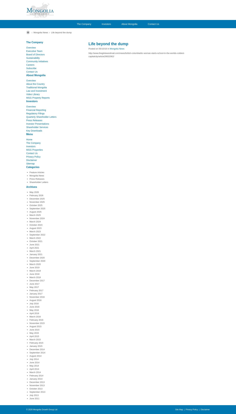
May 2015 (34, 333)
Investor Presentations (37, 123)
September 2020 (37, 261)
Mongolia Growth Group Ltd (45, 409)
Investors (106, 24)
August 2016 (35, 300)
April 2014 (34, 369)
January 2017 (36, 293)
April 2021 (34, 248)
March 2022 (35, 238)
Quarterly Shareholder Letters (41, 117)
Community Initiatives (37, 61)
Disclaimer (31, 160)
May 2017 (34, 287)
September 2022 (37, 235)
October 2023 (36, 225)
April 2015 (34, 336)
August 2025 (35, 212)
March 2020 (35, 264)
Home (29, 139)
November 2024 (37, 218)
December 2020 (37, 257)
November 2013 (37, 385)
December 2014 (37, 349)
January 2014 (36, 379)
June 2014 (34, 362)
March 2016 (35, 316)
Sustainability (33, 58)
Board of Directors (35, 54)
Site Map (179, 409)
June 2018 (34, 274)
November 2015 (37, 323)
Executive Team (34, 51)
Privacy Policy (33, 156)
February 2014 (36, 375)
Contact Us (153, 24)
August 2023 (35, 228)
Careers (30, 65)
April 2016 (34, 313)
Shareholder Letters (39, 182)
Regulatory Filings (35, 113)
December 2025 (37, 199)
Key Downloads (34, 130)
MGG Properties (34, 150)
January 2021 (36, 254)
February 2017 (36, 290)
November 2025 (37, 202)
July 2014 (34, 359)
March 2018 (35, 277)
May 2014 (34, 366)
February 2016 (36, 320)
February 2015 (36, 343)
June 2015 (34, 330)
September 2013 (37, 392)
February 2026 (36, 195)
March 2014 (35, 372)
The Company (84, 24)
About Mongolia (129, 24)
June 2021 (34, 244)
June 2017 (34, 284)
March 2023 (35, 231)
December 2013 (37, 382)
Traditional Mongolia (36, 87)
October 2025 (36, 205)
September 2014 (37, 352)
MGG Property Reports (38, 97)
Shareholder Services (37, 127)
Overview (31, 47)
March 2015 (35, 339)
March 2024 (35, 221)
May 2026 (34, 192)
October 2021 (36, 241)
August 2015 (35, 326)
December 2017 (37, 280)
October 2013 (36, 388)
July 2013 (34, 395)
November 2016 (37, 297)
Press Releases (34, 120)
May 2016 (34, 310)
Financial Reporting (36, 110)
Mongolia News (37, 175)
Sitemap (30, 163)
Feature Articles (37, 172)
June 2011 (34, 398)
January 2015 (36, 346)
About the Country (35, 84)
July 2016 (34, 303)
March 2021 (35, 251)
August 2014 (35, 356)
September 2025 (37, 208)
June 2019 (34, 267)
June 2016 (34, 307)
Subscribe (31, 68)
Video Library (33, 94)
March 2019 (35, 271)
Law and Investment (36, 91)
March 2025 (35, 215)
